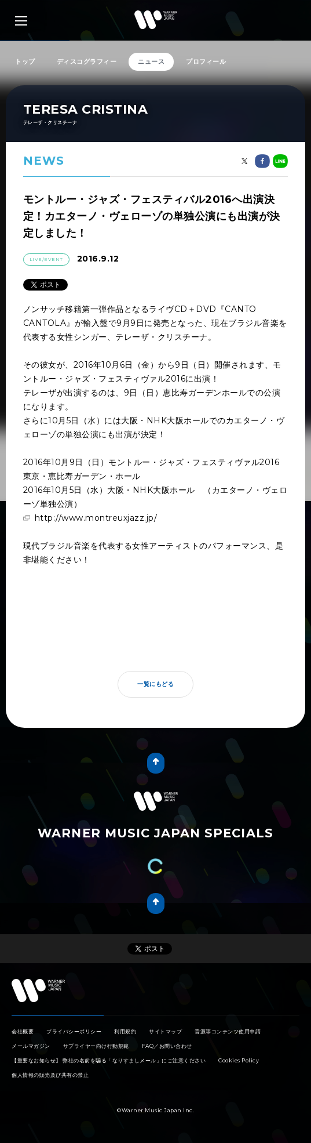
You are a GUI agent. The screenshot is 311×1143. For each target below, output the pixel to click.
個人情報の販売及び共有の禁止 (50, 1075)
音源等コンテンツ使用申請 (228, 1031)
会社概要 (23, 1031)
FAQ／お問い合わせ (167, 1046)
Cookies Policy (238, 1060)
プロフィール (206, 61)
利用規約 (125, 1031)
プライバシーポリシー (73, 1031)
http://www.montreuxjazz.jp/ (96, 518)
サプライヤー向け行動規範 (96, 1046)
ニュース (151, 61)
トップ (25, 61)
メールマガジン (31, 1046)
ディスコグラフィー (87, 61)
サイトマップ (165, 1031)
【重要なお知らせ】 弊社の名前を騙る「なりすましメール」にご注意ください (109, 1060)
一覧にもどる (155, 684)
